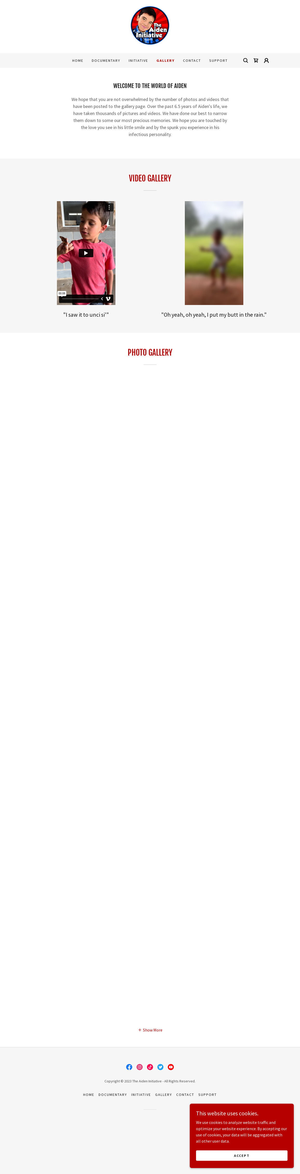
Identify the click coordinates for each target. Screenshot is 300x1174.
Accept (242, 1155)
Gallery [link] (165, 60)
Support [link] (218, 60)
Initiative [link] (138, 60)
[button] (266, 60)
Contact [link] (192, 60)
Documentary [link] (106, 60)
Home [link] (77, 60)
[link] (150, 26)
